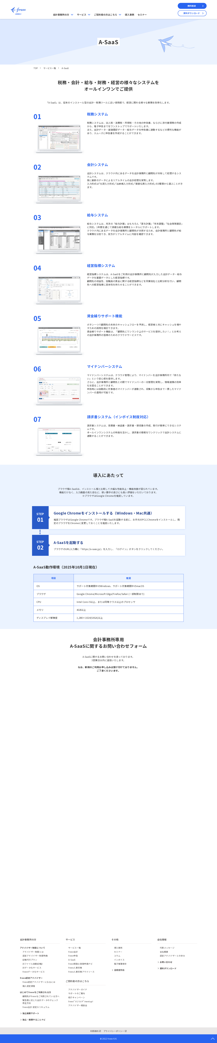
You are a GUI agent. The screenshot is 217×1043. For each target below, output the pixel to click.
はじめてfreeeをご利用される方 (35, 992)
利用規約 (94, 1031)
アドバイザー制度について (32, 947)
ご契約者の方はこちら (105, 14)
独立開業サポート (31, 1013)
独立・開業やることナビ (34, 1019)
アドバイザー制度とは (33, 951)
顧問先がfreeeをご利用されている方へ (41, 996)
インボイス (119, 959)
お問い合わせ (166, 962)
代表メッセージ (167, 947)
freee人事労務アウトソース (81, 971)
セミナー (142, 14)
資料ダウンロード (191, 13)
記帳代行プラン (30, 959)
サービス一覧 (49, 68)
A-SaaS (72, 959)
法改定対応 (119, 970)
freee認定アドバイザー (31, 977)
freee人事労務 (75, 967)
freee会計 (73, 951)
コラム (117, 955)
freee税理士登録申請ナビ (80, 963)
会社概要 (164, 951)
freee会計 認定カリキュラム (36, 1007)
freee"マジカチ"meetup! (80, 1001)
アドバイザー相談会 (77, 1005)
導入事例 (129, 14)
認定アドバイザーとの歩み (172, 955)
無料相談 (192, 5)
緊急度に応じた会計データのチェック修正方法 (40, 1001)
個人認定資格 (29, 986)
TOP (35, 68)
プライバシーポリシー (114, 1031)
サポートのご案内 (76, 993)
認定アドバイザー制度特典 (35, 955)
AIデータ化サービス (32, 967)
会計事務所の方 (61, 14)
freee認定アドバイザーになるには (39, 981)
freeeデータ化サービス (34, 971)
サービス (81, 14)
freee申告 (73, 955)
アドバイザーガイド (77, 989)
